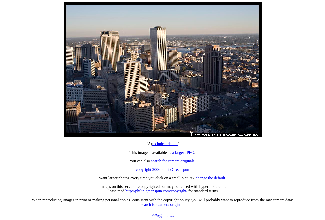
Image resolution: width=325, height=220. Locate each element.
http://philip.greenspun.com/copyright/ (156, 191)
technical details (165, 144)
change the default (210, 178)
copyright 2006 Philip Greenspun (162, 169)
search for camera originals (173, 161)
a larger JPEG (183, 152)
